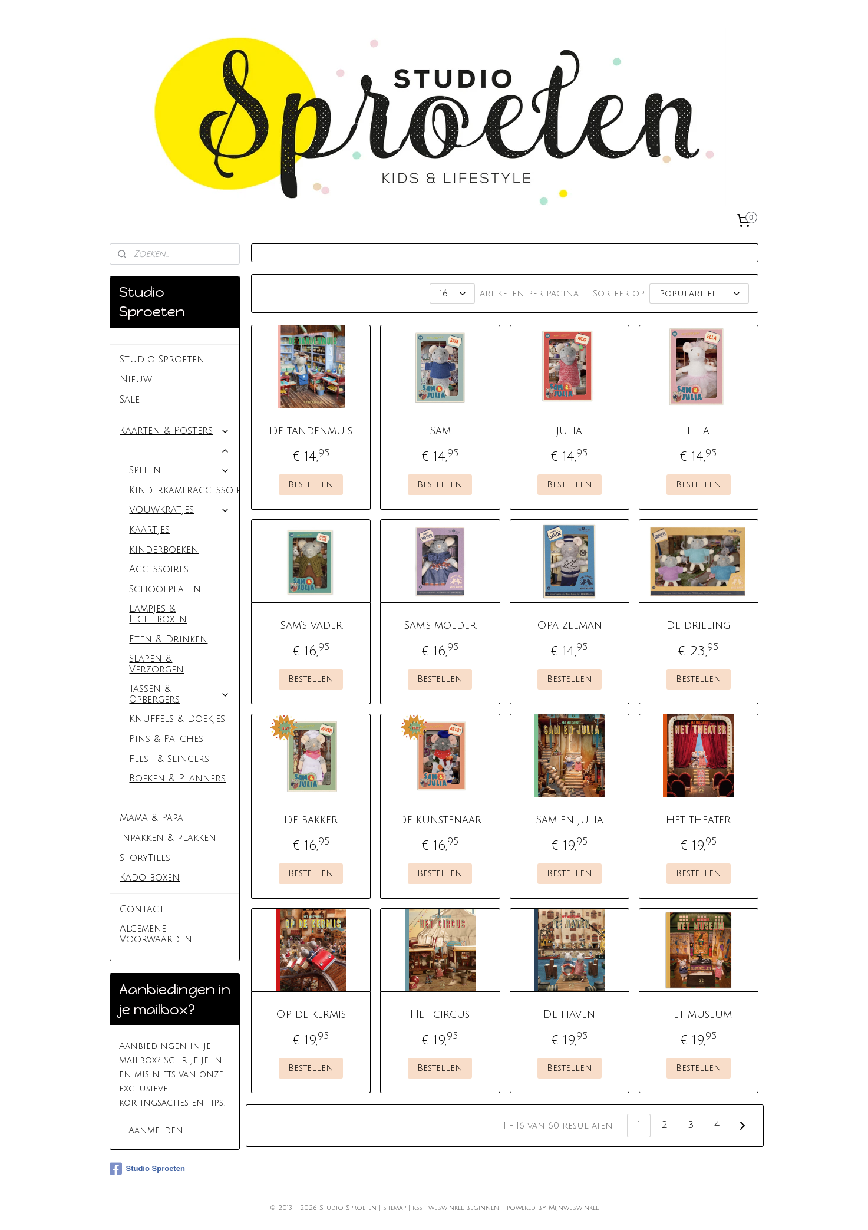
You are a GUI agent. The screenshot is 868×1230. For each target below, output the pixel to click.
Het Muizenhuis (170, 798)
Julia (569, 431)
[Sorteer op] (699, 293)
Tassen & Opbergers (179, 694)
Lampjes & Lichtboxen (158, 614)
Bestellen (311, 484)
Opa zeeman (569, 625)
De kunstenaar (439, 820)
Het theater (698, 820)
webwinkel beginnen (463, 1208)
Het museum (698, 1014)
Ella (698, 431)
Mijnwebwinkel (574, 1208)
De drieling (698, 625)
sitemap (394, 1208)
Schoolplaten (165, 589)
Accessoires (159, 569)
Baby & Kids (175, 451)
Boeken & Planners (177, 778)
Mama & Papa (151, 818)
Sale (130, 399)
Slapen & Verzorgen (156, 664)
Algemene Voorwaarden (156, 934)
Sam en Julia (569, 820)
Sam (440, 431)
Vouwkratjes (179, 509)
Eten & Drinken (168, 639)
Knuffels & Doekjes (177, 719)
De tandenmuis (310, 431)
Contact (142, 909)
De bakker (311, 820)
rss (417, 1208)
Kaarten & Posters (175, 431)
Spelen (179, 470)
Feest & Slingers (169, 759)
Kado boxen (150, 877)
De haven (569, 1014)
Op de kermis (311, 1014)
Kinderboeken (164, 550)
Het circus (440, 1014)
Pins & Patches (166, 739)
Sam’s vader (311, 625)
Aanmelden (155, 1130)
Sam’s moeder (440, 625)
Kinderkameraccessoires (184, 490)
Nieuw (136, 379)
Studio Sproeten (162, 359)
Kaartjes (149, 530)
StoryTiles (145, 858)
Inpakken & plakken (168, 838)
